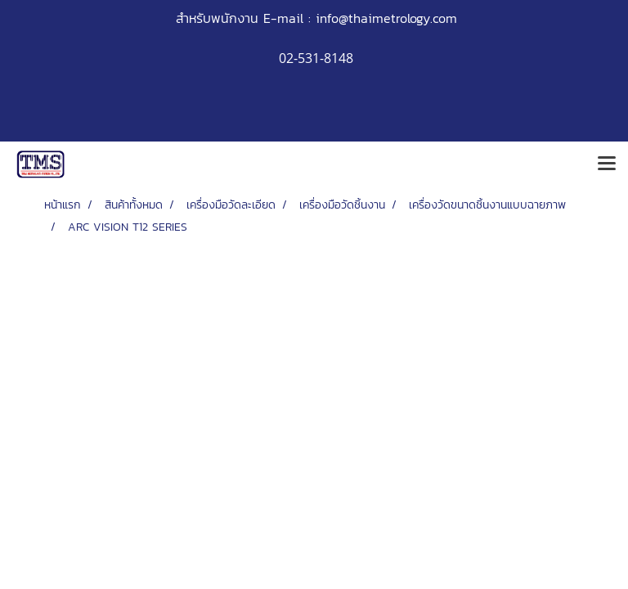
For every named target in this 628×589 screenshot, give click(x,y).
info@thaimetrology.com (386, 18)
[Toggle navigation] (607, 164)
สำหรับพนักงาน (217, 18)
